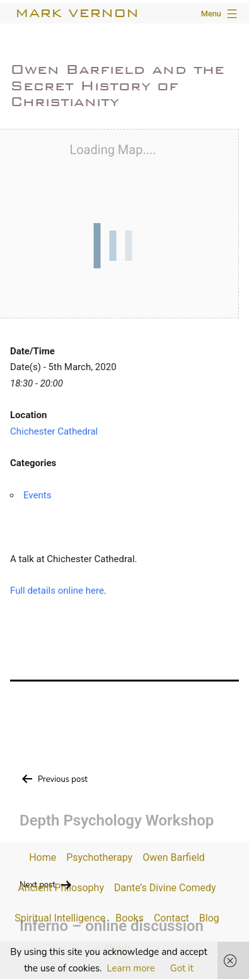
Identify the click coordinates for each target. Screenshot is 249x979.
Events (37, 495)
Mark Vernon (77, 13)
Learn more (131, 968)
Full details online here (57, 590)
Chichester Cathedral (54, 431)
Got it (182, 968)
